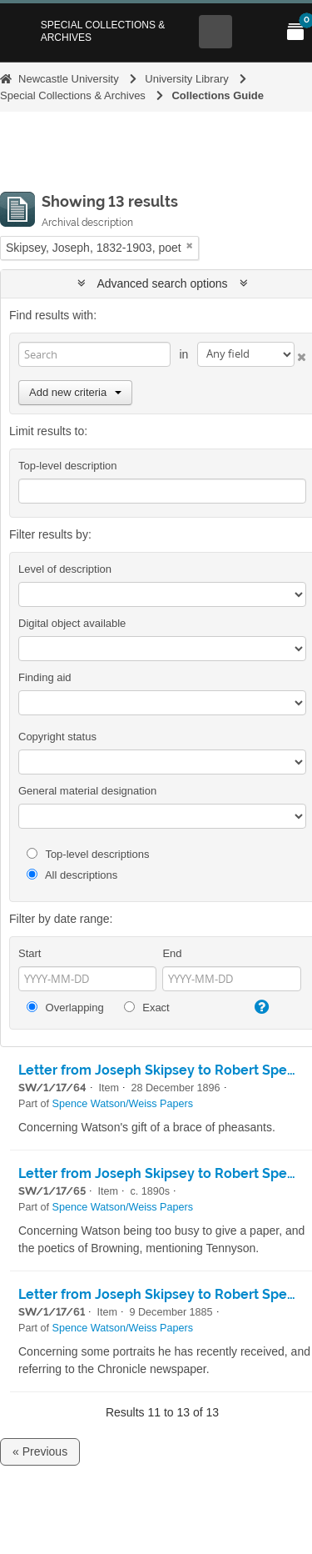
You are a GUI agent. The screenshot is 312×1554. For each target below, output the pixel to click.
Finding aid (45, 677)
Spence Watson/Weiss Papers (122, 1104)
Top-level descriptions (88, 854)
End (171, 953)
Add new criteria (75, 392)
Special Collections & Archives (103, 31)
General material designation (87, 791)
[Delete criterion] (300, 354)
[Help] (260, 1007)
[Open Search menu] (215, 31)
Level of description (64, 569)
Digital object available (72, 623)
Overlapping (65, 1007)
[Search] (94, 354)
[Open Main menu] (255, 31)
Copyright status (57, 736)
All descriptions (72, 875)
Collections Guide (217, 95)
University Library (186, 79)
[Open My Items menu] (295, 31)
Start (29, 953)
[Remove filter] (189, 245)
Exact (147, 1007)
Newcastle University (68, 79)
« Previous (39, 1451)
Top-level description (67, 465)
